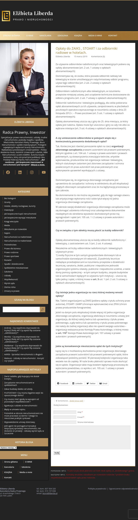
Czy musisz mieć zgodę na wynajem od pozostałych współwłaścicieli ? (21, 400)
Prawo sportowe (11, 256)
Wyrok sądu (9, 283)
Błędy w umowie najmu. (15, 409)
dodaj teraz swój (76, 401)
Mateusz (8, 358)
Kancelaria (45, 35)
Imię (80, 412)
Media (7, 225)
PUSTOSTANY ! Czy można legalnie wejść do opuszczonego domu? (23, 394)
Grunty (7, 202)
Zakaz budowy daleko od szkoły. (18, 389)
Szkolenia (63, 35)
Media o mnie (95, 35)
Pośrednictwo (10, 244)
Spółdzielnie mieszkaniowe (16, 267)
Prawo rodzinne (11, 252)
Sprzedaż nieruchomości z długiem (27, 354)
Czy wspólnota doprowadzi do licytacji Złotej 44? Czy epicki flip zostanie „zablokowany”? (22, 330)
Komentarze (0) (98, 56)
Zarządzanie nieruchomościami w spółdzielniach (19, 383)
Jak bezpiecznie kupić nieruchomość (20, 213)
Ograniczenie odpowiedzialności (123, 488)
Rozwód (7, 260)
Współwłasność (11, 279)
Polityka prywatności (97, 488)
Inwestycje (9, 210)
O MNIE (29, 35)
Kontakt (112, 35)
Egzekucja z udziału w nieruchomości (20, 405)
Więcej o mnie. (38, 164)
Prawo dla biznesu (12, 248)
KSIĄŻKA (78, 35)
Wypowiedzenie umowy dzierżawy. (19, 422)
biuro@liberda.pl (50, 493)
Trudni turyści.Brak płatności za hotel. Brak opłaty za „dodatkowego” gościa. (101, 470)
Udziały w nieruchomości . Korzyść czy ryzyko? (24, 359)
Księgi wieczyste (11, 221)
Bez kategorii (10, 198)
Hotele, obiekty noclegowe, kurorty (19, 206)
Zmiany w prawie (11, 291)
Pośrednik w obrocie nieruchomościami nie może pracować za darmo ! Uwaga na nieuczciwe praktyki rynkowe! (23, 416)
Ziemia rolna (9, 287)
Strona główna (11, 35)
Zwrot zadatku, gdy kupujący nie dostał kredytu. (21, 377)
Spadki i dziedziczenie (14, 264)
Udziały (7, 275)
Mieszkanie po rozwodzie (15, 229)
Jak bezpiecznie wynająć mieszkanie (20, 217)
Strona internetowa (86, 422)
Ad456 (7, 354)
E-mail (81, 417)
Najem (7, 233)
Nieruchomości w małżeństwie (18, 237)
